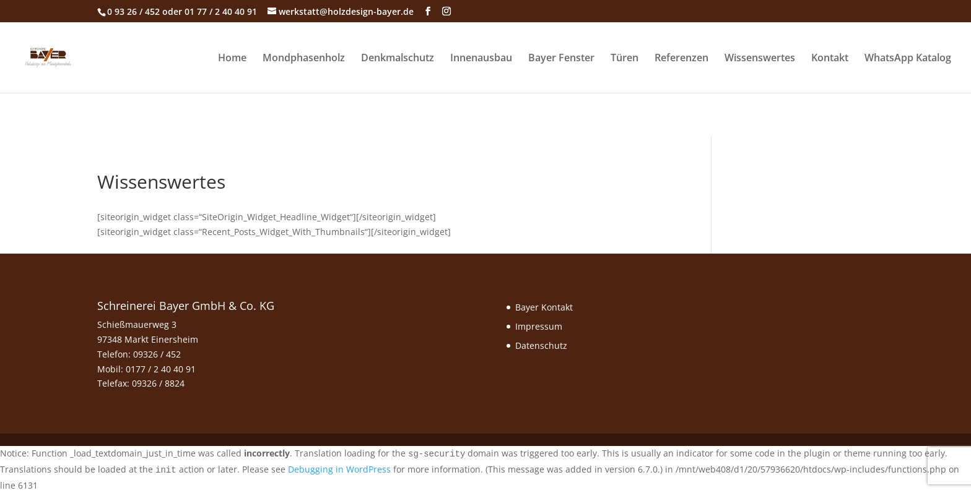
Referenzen (681, 58)
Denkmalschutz (397, 58)
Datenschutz (541, 345)
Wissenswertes (760, 58)
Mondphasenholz (304, 58)
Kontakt (829, 58)
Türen (624, 58)
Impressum (538, 326)
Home (232, 58)
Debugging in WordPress (339, 469)
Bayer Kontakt (544, 307)
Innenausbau (481, 58)
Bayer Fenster (561, 58)
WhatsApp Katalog (907, 58)
